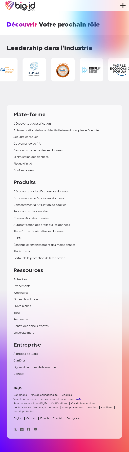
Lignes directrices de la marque (34, 367)
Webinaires (20, 292)
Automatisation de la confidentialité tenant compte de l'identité (56, 130)
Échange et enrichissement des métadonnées (44, 244)
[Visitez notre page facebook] (28, 429)
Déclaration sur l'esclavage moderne (35, 407)
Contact (18, 373)
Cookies (67, 395)
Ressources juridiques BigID (30, 403)
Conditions (20, 395)
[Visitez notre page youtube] (35, 429)
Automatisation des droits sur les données (41, 225)
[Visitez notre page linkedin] (22, 429)
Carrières (19, 360)
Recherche (20, 319)
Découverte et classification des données (41, 191)
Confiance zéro (23, 170)
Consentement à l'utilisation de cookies (39, 205)
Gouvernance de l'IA (27, 143)
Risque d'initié (22, 163)
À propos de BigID (25, 353)
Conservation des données (31, 218)
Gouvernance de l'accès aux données (38, 198)
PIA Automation (24, 251)
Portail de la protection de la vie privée (39, 258)
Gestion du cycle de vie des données (38, 150)
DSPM (17, 238)
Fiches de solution (25, 299)
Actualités (20, 279)
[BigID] (20, 5)
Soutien (92, 407)
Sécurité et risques (25, 137)
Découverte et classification (32, 123)
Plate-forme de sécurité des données (38, 231)
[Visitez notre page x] (15, 429)
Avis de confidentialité (44, 395)
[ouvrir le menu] (123, 5)
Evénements (21, 286)
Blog (16, 312)
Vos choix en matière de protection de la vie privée (44, 399)
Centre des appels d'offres (31, 326)
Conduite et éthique (83, 403)
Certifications (59, 403)
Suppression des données (30, 211)
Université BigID (23, 332)
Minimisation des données (31, 157)
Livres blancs (22, 306)
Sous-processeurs (73, 407)
